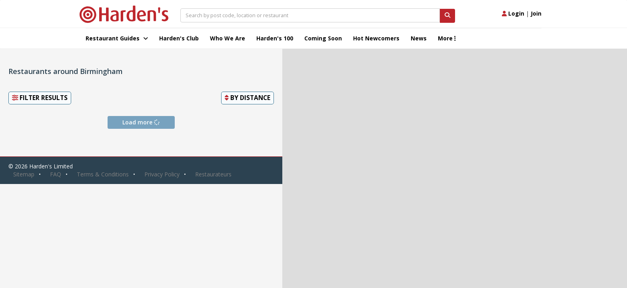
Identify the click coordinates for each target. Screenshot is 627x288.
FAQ (55, 174)
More (447, 38)
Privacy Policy (162, 174)
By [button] (247, 98)
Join (536, 13)
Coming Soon (323, 38)
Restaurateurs (213, 174)
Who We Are (227, 38)
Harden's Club (179, 38)
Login (513, 13)
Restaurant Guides (117, 38)
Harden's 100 (274, 38)
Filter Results (40, 98)
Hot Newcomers (376, 38)
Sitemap (23, 174)
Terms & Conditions (103, 174)
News (419, 38)
